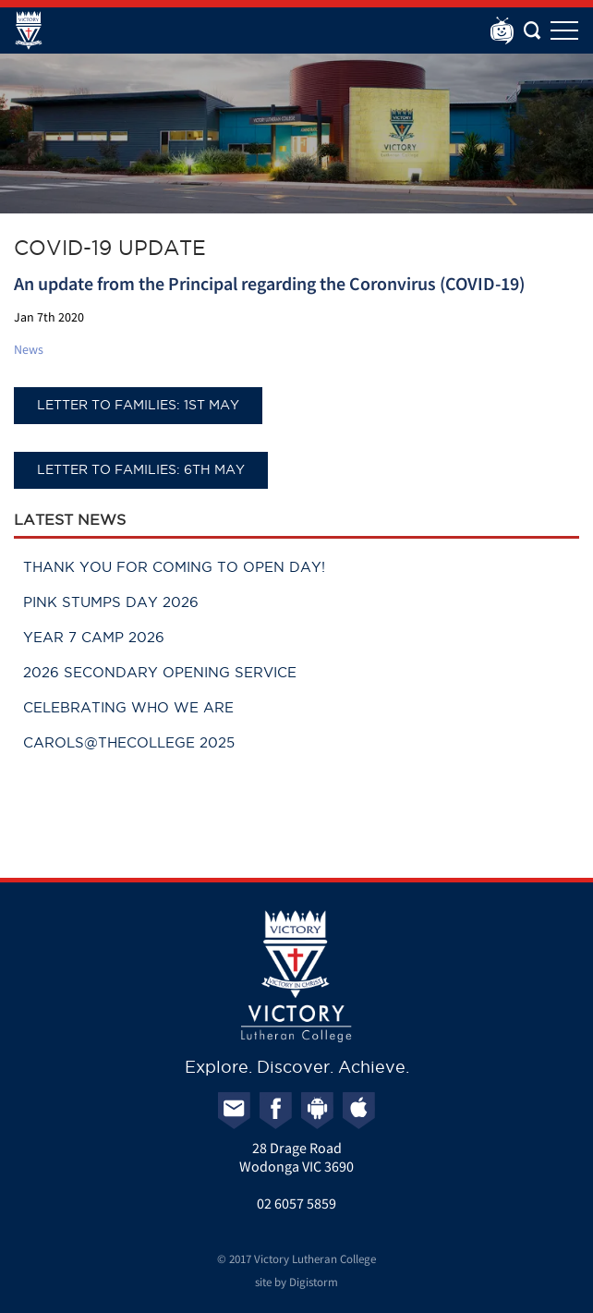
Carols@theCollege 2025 (129, 742)
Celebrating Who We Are (128, 707)
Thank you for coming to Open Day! (174, 567)
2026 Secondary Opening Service (159, 672)
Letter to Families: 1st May (138, 404)
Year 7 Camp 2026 (93, 637)
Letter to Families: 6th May (141, 469)
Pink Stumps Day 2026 (111, 602)
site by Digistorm (296, 1282)
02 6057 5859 (296, 1203)
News (28, 349)
